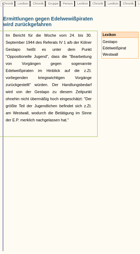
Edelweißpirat (114, 48)
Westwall (110, 54)
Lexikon (23, 3)
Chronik (7, 3)
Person (68, 3)
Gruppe (53, 3)
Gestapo (110, 42)
